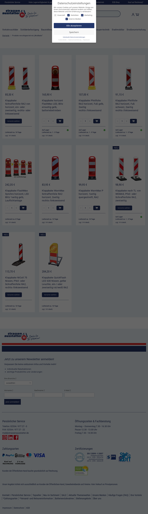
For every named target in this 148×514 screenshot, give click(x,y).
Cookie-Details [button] (62, 40)
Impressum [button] (86, 40)
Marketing (86, 15)
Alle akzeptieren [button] (74, 25)
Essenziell (59, 15)
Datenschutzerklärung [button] (75, 40)
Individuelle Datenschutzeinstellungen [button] (74, 37)
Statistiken (73, 15)
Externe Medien (73, 19)
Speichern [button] (74, 32)
